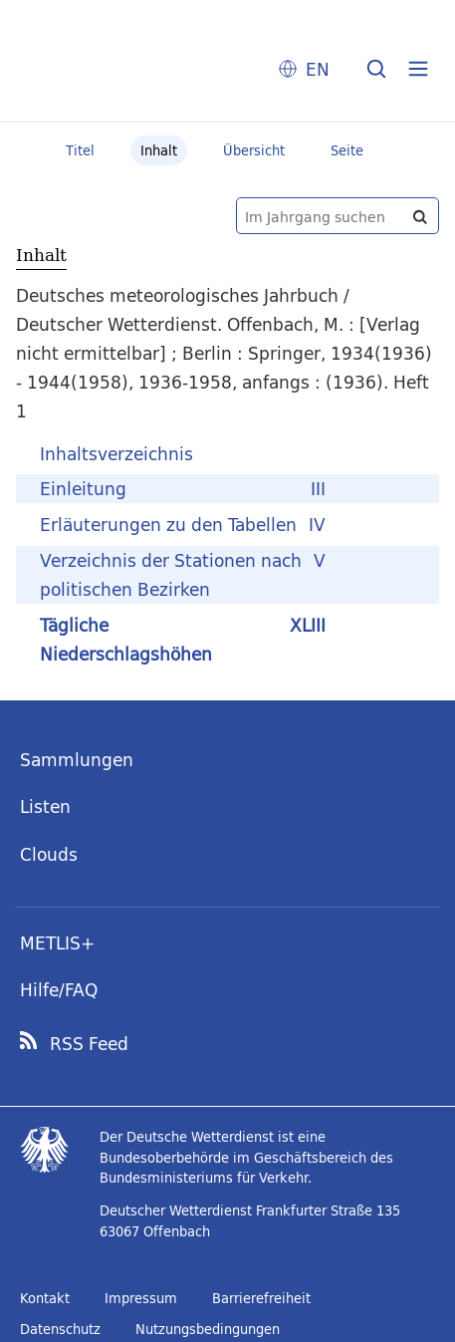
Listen (45, 806)
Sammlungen (76, 759)
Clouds (49, 854)
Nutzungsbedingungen (207, 1329)
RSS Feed (89, 1044)
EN (318, 69)
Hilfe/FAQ (59, 989)
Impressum (141, 1298)
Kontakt (45, 1298)
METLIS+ (57, 943)
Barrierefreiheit (261, 1298)
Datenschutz (60, 1329)
